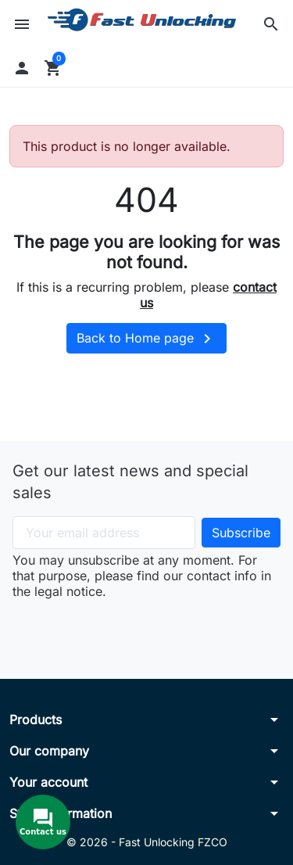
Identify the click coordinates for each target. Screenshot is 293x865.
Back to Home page (146, 338)
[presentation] (147, 629)
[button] (271, 24)
